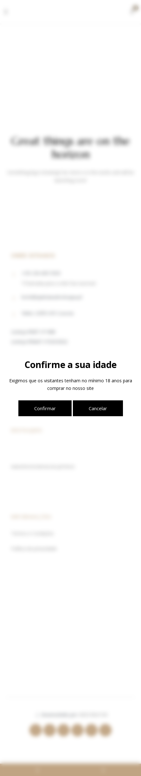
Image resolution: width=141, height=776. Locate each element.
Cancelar (98, 408)
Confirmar (45, 408)
